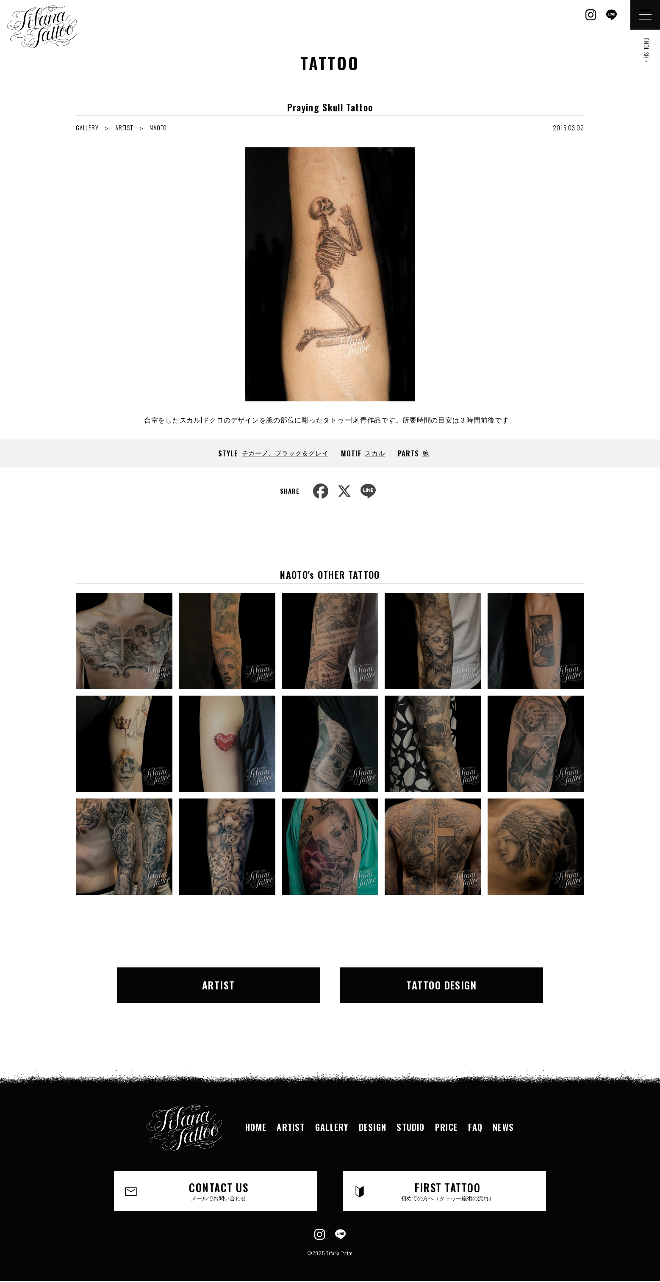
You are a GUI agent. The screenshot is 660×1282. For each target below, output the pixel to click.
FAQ (475, 1127)
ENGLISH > (646, 50)
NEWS (503, 1127)
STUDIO (410, 1127)
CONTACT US (218, 1191)
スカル (375, 452)
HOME (255, 1127)
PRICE (446, 1127)
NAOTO (158, 127)
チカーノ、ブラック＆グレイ (285, 452)
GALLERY (87, 127)
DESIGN (372, 1127)
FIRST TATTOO (447, 1191)
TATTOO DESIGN (441, 984)
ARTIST (124, 127)
